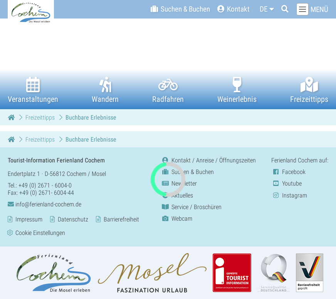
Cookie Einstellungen (40, 232)
